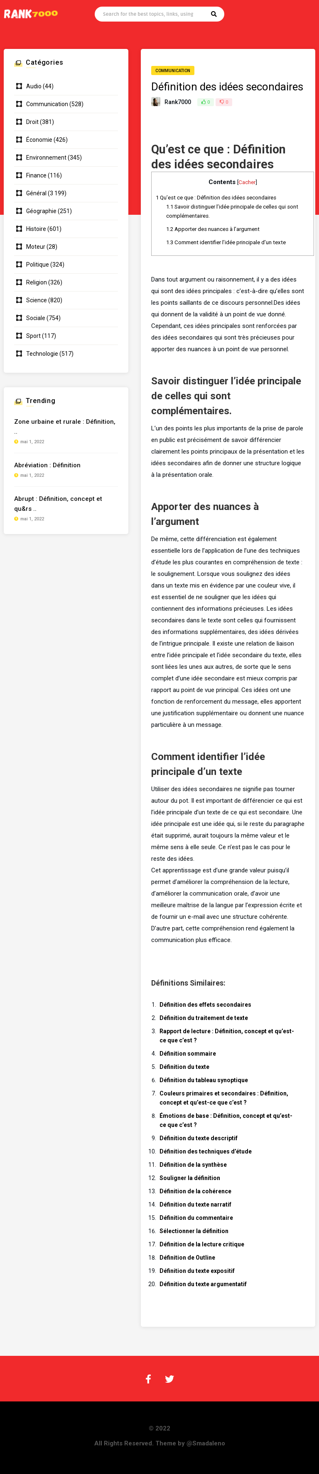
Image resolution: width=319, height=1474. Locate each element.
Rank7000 (177, 102)
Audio (34, 86)
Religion (36, 282)
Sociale (35, 318)
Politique (37, 264)
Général (36, 193)
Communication (172, 70)
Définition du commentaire (196, 1217)
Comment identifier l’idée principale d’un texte (226, 242)
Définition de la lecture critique (202, 1244)
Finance (36, 175)
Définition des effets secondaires (205, 1004)
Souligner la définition (190, 1178)
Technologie (42, 353)
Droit (32, 122)
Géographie (41, 211)
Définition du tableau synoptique (204, 1080)
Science (36, 300)
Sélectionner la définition (194, 1231)
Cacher (246, 182)
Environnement (46, 157)
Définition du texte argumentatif (203, 1284)
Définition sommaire (188, 1053)
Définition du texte (184, 1067)
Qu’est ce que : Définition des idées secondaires (216, 197)
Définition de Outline (187, 1257)
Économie (39, 139)
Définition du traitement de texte (204, 1018)
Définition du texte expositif (197, 1271)
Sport (33, 336)
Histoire (36, 229)
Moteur (35, 246)
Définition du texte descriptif (199, 1138)
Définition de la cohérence (195, 1191)
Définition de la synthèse (193, 1164)
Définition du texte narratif (195, 1204)
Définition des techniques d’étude (206, 1151)
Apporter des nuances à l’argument (213, 229)
